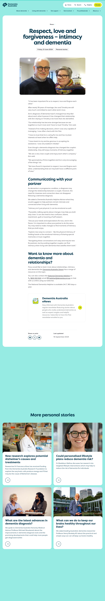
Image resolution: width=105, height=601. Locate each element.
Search (77, 5)
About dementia (22, 11)
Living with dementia (40, 11)
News (52, 24)
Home (68, 5)
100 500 (34, 278)
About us (97, 11)
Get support (56, 11)
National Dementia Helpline (59, 276)
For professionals (83, 11)
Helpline (88, 5)
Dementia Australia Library (53, 269)
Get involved (69, 11)
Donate (97, 5)
